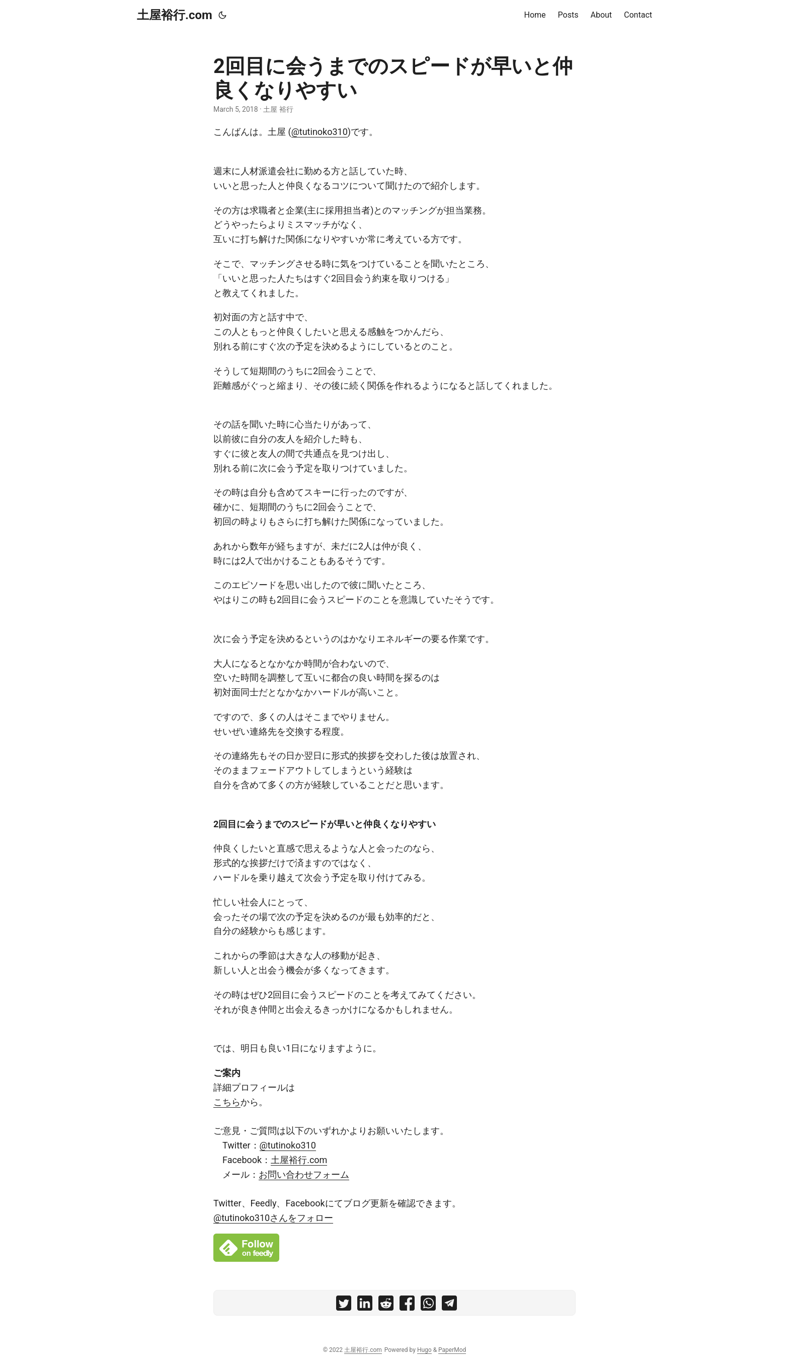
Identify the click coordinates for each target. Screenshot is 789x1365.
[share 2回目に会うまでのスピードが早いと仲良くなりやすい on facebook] (407, 1305)
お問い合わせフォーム (304, 1174)
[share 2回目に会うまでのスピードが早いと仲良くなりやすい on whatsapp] (428, 1305)
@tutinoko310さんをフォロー (273, 1217)
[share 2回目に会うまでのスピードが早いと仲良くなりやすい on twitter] (343, 1305)
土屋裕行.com (174, 15)
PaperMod (452, 1349)
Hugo (424, 1349)
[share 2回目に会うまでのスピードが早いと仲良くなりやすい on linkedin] (364, 1305)
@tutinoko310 (319, 131)
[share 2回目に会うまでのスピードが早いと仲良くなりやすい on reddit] (385, 1305)
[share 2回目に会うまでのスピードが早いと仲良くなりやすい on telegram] (449, 1305)
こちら (227, 1102)
